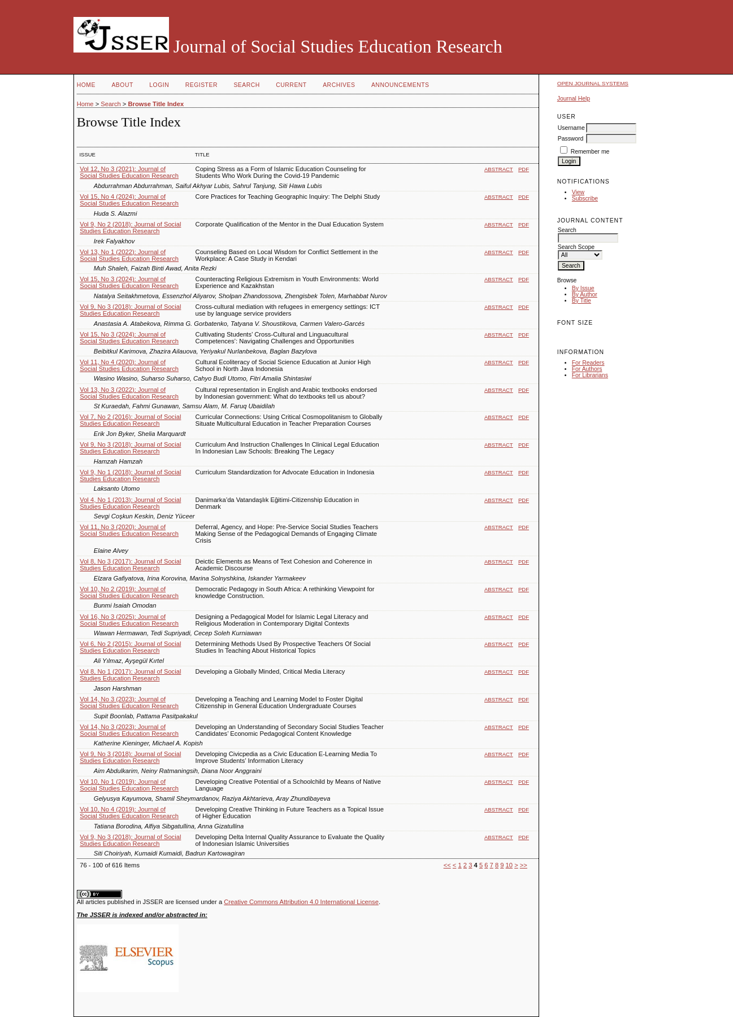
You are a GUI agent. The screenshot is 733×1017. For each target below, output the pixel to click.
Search (246, 85)
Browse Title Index (156, 104)
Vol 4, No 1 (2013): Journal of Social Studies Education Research (130, 503)
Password (571, 139)
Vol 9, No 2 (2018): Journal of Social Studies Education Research (130, 227)
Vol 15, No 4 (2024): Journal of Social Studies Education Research (129, 200)
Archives (339, 85)
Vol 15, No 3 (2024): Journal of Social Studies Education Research (129, 282)
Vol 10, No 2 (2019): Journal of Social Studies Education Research (129, 592)
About (122, 85)
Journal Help (573, 98)
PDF (523, 169)
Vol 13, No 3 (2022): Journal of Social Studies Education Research (129, 393)
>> (523, 865)
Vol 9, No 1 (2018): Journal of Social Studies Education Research (130, 475)
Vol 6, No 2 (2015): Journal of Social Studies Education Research (130, 647)
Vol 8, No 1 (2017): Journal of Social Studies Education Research (130, 675)
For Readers (588, 363)
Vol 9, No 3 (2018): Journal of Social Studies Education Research (130, 310)
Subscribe (585, 198)
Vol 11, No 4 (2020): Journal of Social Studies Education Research (129, 365)
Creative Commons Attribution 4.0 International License (301, 901)
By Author (584, 294)
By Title (581, 301)
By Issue (583, 288)
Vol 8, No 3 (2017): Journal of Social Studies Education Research (130, 564)
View (578, 192)
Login (159, 85)
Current (291, 85)
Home (86, 85)
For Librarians (590, 375)
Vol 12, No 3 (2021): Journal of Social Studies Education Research (129, 172)
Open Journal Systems (592, 83)
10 (509, 865)
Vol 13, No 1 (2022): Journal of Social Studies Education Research (129, 255)
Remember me (590, 152)
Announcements (400, 85)
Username (571, 128)
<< (447, 865)
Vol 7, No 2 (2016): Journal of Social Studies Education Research (130, 420)
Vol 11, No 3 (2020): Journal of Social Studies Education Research (129, 530)
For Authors (587, 369)
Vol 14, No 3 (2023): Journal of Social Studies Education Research (129, 702)
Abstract (498, 169)
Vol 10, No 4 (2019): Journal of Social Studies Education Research (129, 812)
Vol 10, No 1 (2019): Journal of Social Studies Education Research (129, 785)
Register (201, 85)
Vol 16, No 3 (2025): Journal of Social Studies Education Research (129, 620)
